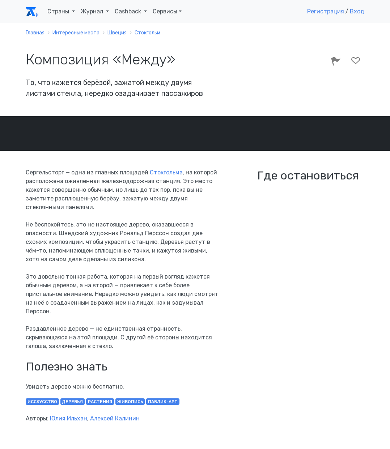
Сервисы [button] (165, 11)
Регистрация (325, 11)
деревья (72, 401)
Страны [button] (59, 11)
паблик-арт (163, 401)
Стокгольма (166, 172)
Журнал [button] (93, 11)
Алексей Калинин (115, 418)
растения (100, 401)
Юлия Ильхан (68, 418)
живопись (130, 401)
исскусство (42, 401)
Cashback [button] (129, 11)
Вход (357, 11)
